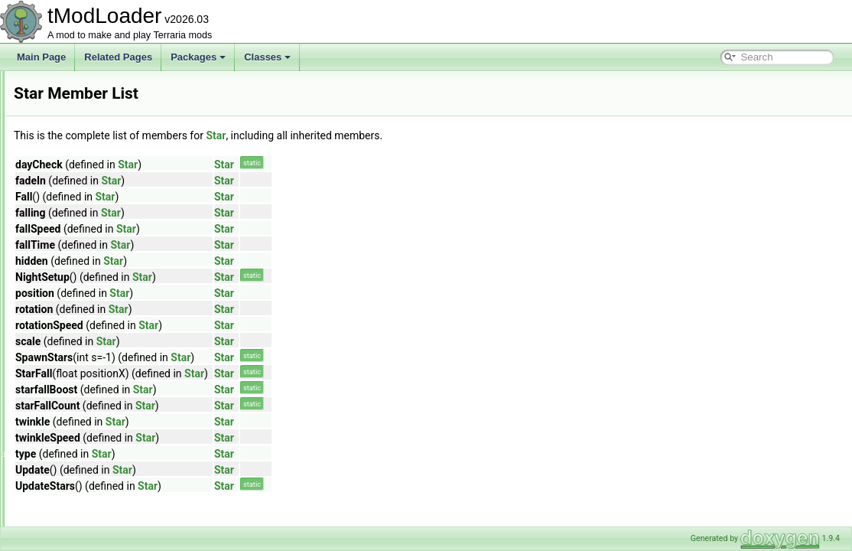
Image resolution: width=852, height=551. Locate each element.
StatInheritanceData (91, 390)
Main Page (41, 57)
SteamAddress (80, 440)
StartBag (68, 373)
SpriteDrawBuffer (85, 222)
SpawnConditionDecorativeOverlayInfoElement (146, 171)
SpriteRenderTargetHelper (103, 255)
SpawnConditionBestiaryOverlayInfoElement (140, 154)
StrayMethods (78, 525)
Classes (267, 57)
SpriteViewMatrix (84, 272)
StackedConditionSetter (98, 289)
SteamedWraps (81, 457)
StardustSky (75, 356)
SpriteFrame (75, 238)
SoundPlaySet (79, 87)
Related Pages (118, 57)
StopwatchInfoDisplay (94, 508)
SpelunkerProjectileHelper (103, 205)
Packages (198, 57)
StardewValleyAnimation (99, 323)
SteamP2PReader (87, 474)
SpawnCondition (83, 121)
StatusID (68, 424)
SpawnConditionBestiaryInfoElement (125, 137)
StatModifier (74, 407)
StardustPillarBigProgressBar (109, 339)
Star (58, 306)
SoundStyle (73, 104)
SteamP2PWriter (84, 491)
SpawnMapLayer (84, 188)
